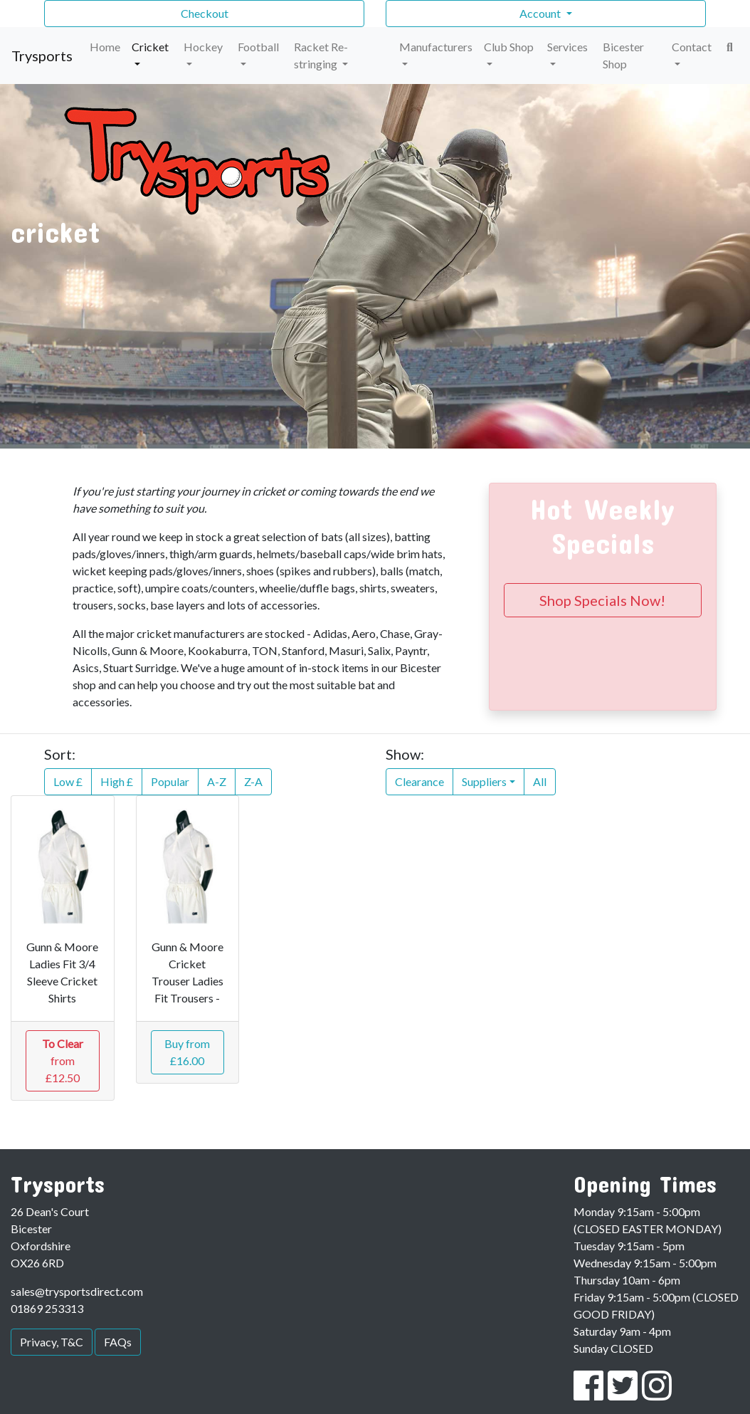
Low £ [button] (68, 781)
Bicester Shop (623, 55)
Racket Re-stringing (321, 55)
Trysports (42, 55)
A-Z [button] (216, 781)
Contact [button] (692, 46)
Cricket (150, 46)
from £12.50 (62, 1060)
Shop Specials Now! (602, 600)
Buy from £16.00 (187, 1052)
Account (541, 13)
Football (258, 46)
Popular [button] (170, 781)
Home (105, 46)
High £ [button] (116, 781)
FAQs (118, 1341)
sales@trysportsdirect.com (77, 1291)
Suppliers (484, 781)
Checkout (204, 13)
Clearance (419, 781)
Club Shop (509, 46)
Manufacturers (435, 46)
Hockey (203, 46)
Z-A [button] (253, 781)
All (539, 781)
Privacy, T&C (51, 1341)
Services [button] (567, 46)
